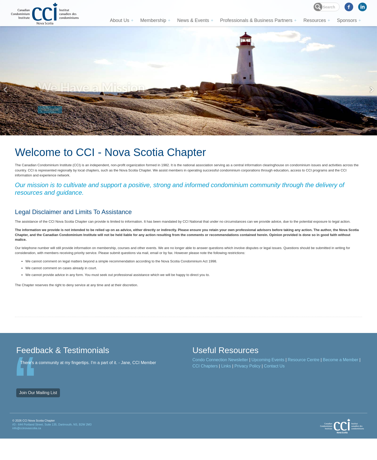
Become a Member (340, 381)
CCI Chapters (205, 387)
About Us (119, 20)
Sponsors (347, 20)
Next (371, 90)
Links (226, 387)
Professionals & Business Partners (256, 20)
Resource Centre (303, 381)
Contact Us (274, 387)
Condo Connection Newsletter (220, 381)
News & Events (193, 20)
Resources (314, 20)
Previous (5, 90)
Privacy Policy (247, 387)
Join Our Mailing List (38, 414)
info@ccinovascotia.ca (26, 449)
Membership (153, 20)
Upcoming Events (268, 381)
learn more (57, 102)
